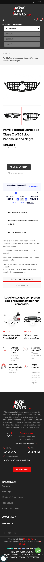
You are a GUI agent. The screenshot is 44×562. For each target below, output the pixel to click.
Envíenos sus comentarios (25, 444)
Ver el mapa (23, 469)
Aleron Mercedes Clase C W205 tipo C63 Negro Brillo (11, 336)
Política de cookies (10, 508)
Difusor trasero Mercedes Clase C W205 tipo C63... (32, 336)
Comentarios (22, 285)
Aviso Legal (6, 491)
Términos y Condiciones (12, 497)
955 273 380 (34, 451)
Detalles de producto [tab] (22, 279)
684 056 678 (10, 451)
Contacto (6, 486)
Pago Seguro (7, 503)
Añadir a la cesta (18, 167)
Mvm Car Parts (29, 539)
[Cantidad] (13, 159)
